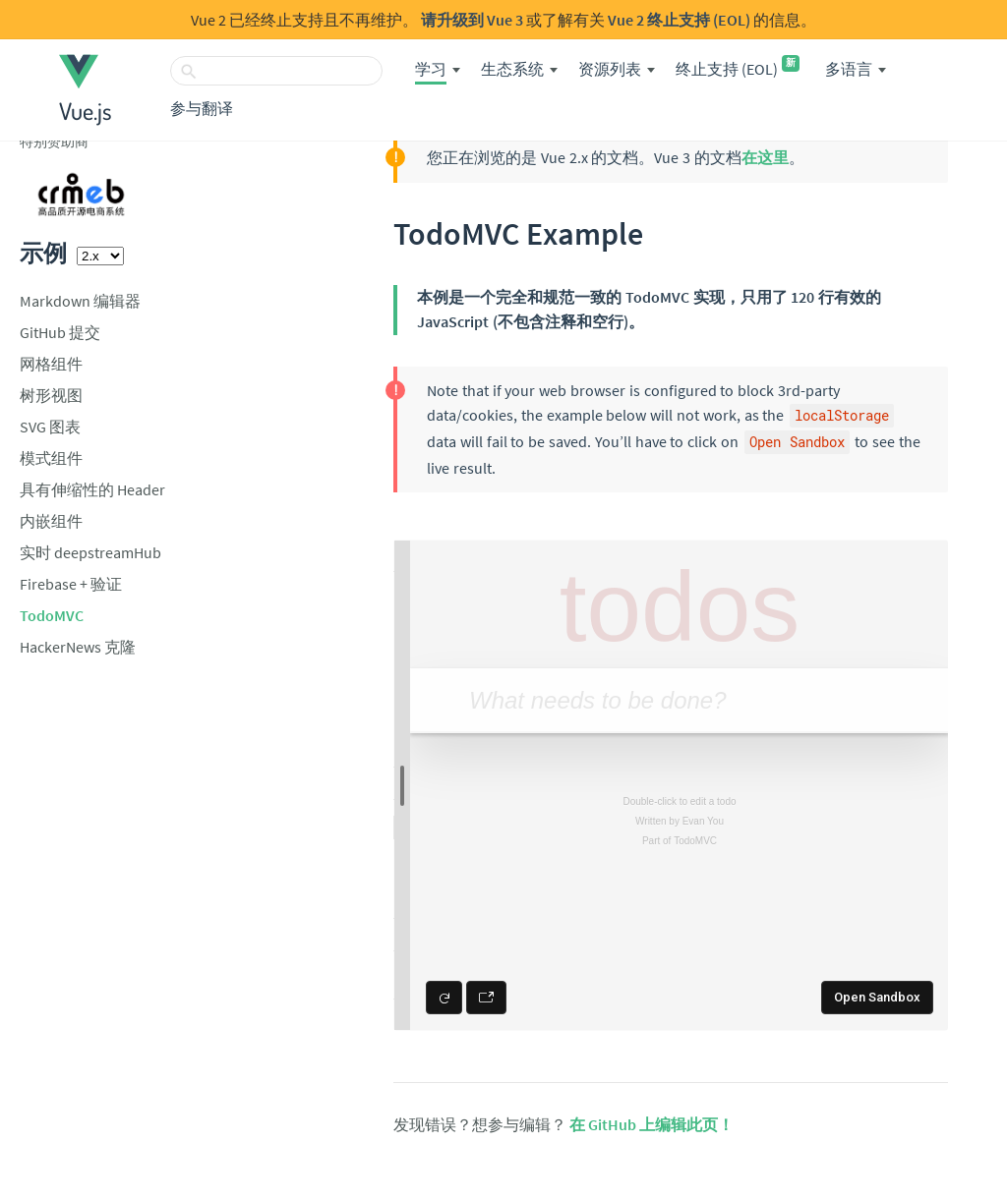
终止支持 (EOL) (738, 69)
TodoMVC (52, 615)
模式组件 (51, 458)
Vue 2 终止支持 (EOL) (679, 19)
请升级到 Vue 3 (472, 19)
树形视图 (51, 395)
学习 (430, 69)
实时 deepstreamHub (90, 552)
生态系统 (512, 69)
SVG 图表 (50, 426)
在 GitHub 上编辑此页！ (651, 1124)
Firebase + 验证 (71, 584)
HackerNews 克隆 (78, 647)
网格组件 (51, 363)
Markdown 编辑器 (80, 301)
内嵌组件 (51, 521)
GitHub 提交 (60, 332)
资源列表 (609, 69)
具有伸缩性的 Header (92, 489)
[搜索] (276, 71)
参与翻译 (201, 108)
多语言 (848, 69)
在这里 (765, 157)
